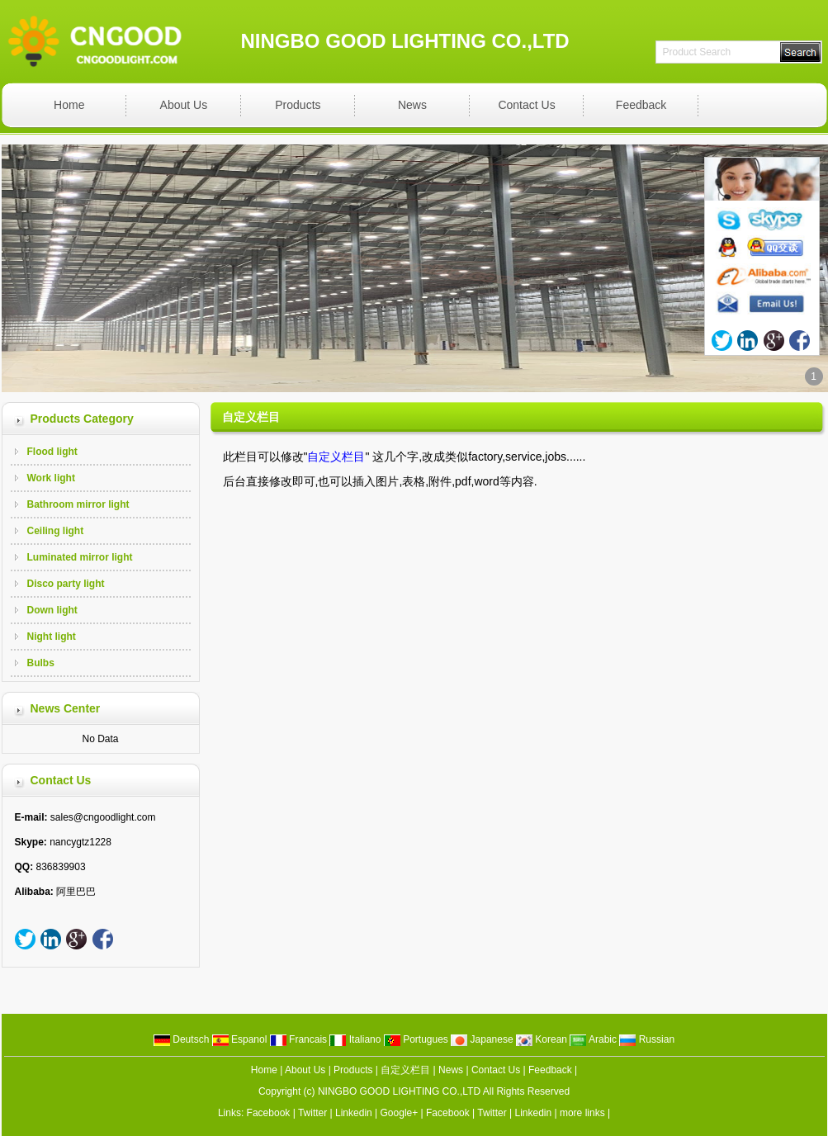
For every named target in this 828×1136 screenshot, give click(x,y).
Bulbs (40, 663)
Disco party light (66, 583)
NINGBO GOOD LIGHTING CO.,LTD (399, 1091)
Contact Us (526, 104)
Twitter (312, 1113)
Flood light (52, 451)
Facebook (269, 1113)
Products (297, 104)
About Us (184, 104)
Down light (52, 610)
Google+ (400, 1113)
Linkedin (353, 1113)
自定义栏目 (405, 1070)
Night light (51, 636)
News (412, 104)
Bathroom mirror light (78, 504)
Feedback (641, 104)
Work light (51, 478)
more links (582, 1113)
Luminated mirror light (80, 557)
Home (69, 104)
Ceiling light (55, 531)
